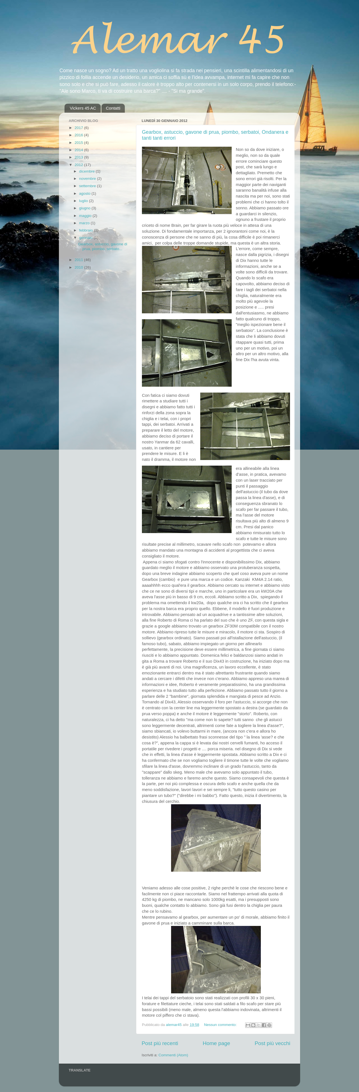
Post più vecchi (272, 1043)
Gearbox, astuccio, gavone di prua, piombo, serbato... (102, 246)
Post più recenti (160, 1043)
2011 (79, 260)
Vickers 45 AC (83, 108)
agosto (85, 193)
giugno (85, 208)
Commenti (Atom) (173, 1055)
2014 (79, 150)
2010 (79, 267)
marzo (85, 223)
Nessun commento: (221, 1025)
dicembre (87, 171)
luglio (84, 201)
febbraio (86, 230)
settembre (88, 186)
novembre (88, 178)
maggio (86, 216)
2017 (79, 128)
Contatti (113, 108)
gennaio (86, 237)
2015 (79, 143)
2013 (79, 157)
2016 (79, 135)
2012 (79, 165)
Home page (216, 1043)
